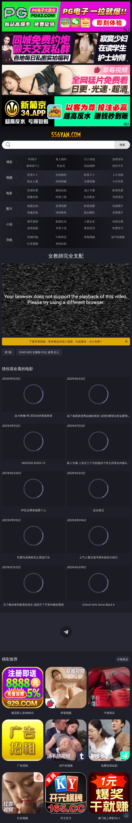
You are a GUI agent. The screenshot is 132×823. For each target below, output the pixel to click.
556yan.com (66, 135)
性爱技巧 (117, 228)
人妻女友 (89, 221)
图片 (9, 208)
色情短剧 (61, 243)
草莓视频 (89, 237)
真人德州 (61, 159)
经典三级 (61, 197)
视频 (9, 177)
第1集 (8, 352)
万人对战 (89, 159)
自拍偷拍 (61, 175)
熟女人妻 (32, 181)
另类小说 (61, 228)
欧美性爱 (117, 190)
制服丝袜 (32, 197)
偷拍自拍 (61, 190)
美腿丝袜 (32, 212)
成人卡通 (89, 190)
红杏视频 (32, 243)
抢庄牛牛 (117, 166)
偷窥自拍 (32, 206)
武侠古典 (117, 221)
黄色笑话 (89, 228)
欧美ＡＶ (89, 175)
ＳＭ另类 (117, 181)
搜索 (122, 145)
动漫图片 (117, 206)
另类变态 (117, 197)
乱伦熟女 (89, 197)
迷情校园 (32, 228)
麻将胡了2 (32, 166)
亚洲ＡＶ (32, 175)
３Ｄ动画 (117, 175)
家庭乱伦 (61, 221)
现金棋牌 (89, 166)
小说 (9, 224)
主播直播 (89, 181)
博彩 (9, 162)
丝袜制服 (61, 181)
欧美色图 (89, 206)
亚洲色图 (61, 206)
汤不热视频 (118, 237)
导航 (9, 240)
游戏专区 (117, 159)
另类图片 (117, 212)
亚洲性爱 (32, 190)
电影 (9, 193)
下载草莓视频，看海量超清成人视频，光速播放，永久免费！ (78, 341)
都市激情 (32, 221)
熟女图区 (89, 212)
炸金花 (61, 166)
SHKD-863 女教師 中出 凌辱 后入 (39, 352)
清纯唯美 (61, 212)
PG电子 (32, 159)
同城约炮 (32, 237)
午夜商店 (61, 237)
